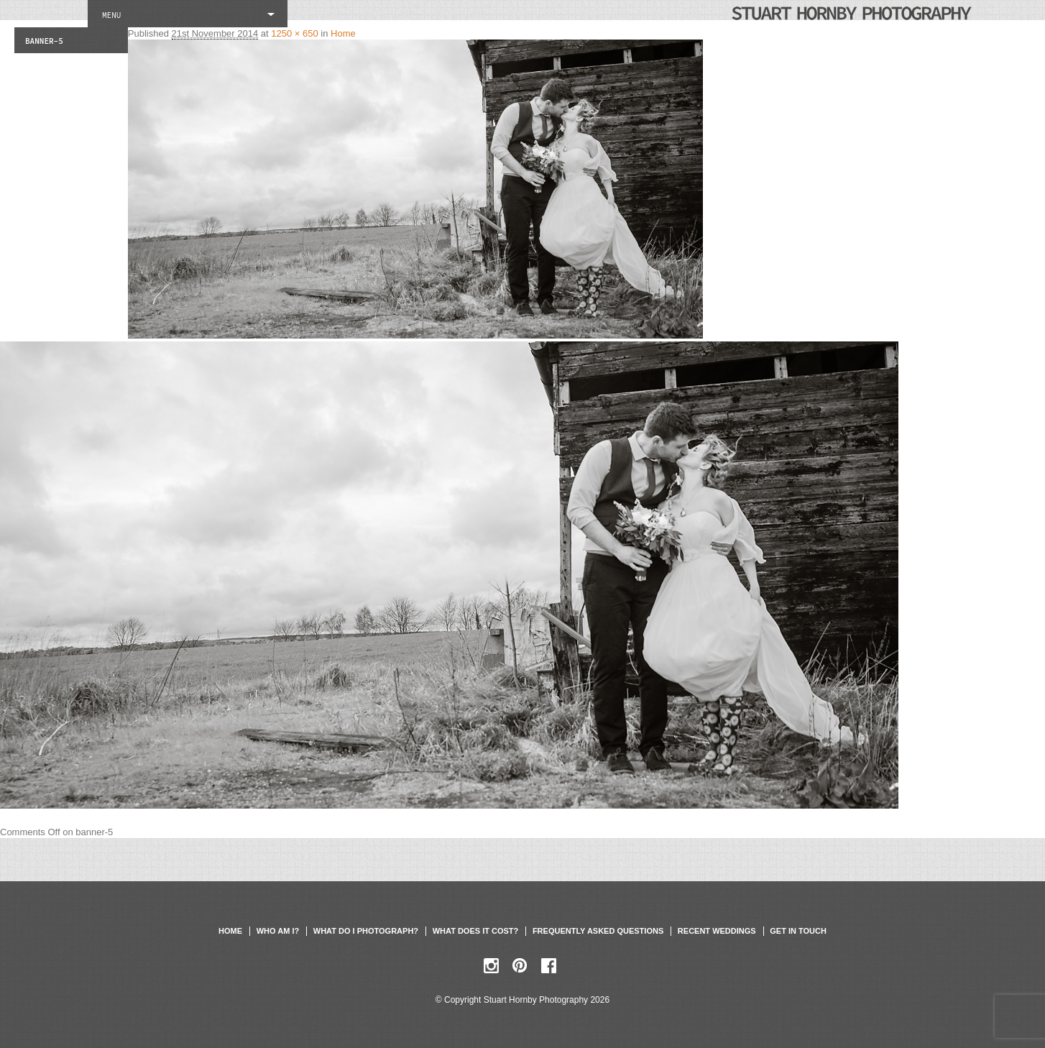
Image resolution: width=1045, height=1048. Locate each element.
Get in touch (798, 931)
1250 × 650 (294, 33)
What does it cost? (476, 931)
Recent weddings (717, 931)
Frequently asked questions (598, 931)
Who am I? (278, 931)
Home (343, 33)
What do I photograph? (365, 931)
